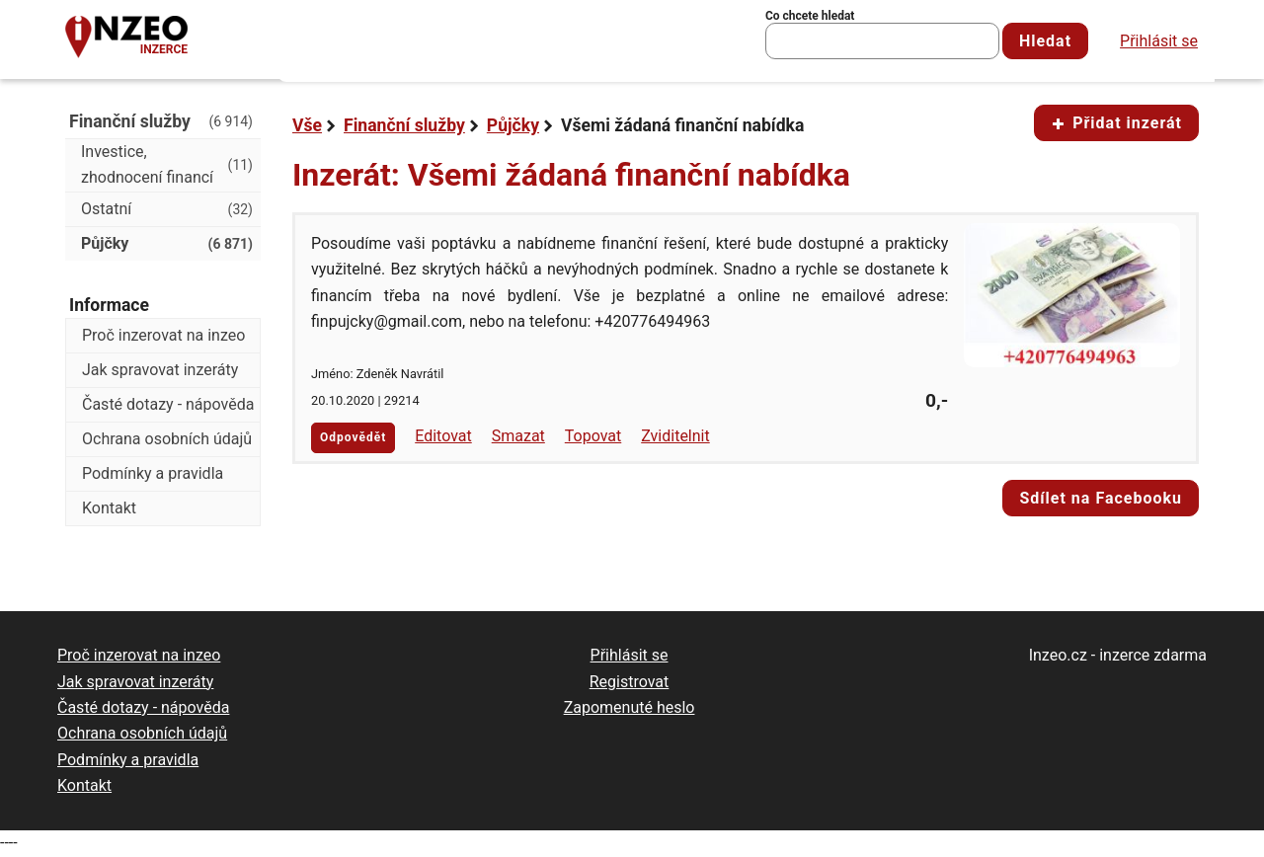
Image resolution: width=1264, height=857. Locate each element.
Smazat (518, 436)
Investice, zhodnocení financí (167, 164)
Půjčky (513, 125)
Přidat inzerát (1116, 123)
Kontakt (109, 508)
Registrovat (630, 681)
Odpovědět (353, 437)
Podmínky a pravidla (152, 473)
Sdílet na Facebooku (1100, 498)
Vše (307, 125)
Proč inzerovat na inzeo (163, 335)
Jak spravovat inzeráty (160, 369)
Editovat (443, 436)
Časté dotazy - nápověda (168, 404)
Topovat (593, 436)
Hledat (1045, 41)
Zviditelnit (675, 436)
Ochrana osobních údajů (167, 438)
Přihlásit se (1159, 41)
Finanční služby (404, 125)
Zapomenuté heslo (629, 707)
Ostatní (167, 209)
